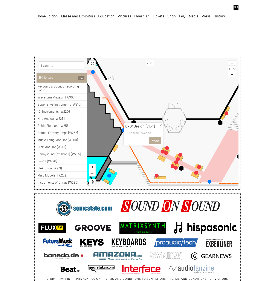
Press (206, 40)
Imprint (66, 278)
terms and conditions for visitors (199, 278)
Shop (171, 40)
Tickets (158, 40)
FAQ (182, 40)
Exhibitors (61, 78)
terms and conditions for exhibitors (135, 278)
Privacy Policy (88, 278)
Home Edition (47, 40)
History (219, 40)
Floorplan (142, 40)
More (174, 140)
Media (194, 40)
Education (106, 40)
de (236, 7)
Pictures (124, 40)
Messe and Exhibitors (78, 40)
